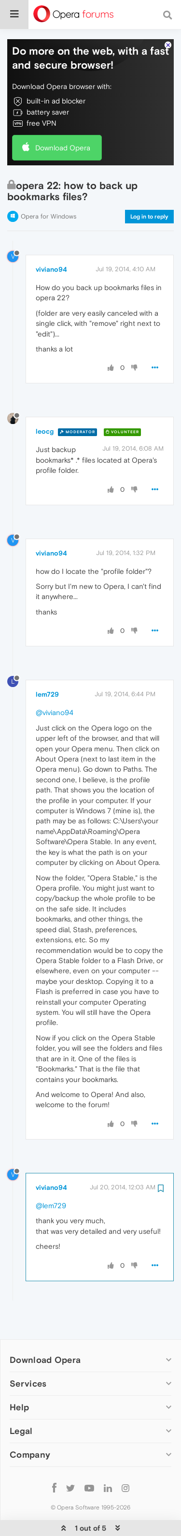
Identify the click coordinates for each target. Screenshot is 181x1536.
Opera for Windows (48, 187)
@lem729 (51, 1176)
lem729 (47, 666)
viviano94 (51, 240)
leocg (45, 403)
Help (19, 1378)
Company (30, 1426)
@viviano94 (54, 684)
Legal (21, 1402)
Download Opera (62, 119)
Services (28, 1354)
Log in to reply (149, 188)
